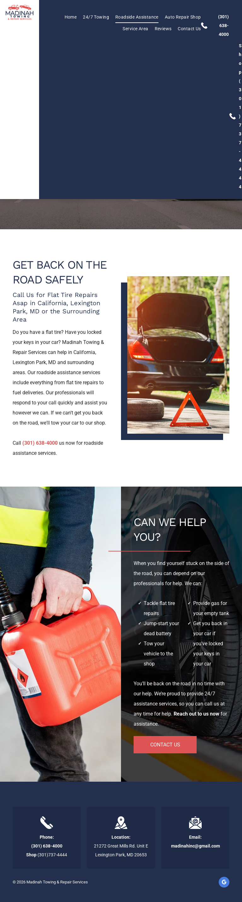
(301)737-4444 (240, 133)
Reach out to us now (196, 714)
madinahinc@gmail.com (195, 845)
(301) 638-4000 (223, 25)
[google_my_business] (224, 883)
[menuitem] (67, 17)
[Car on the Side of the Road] (178, 355)
